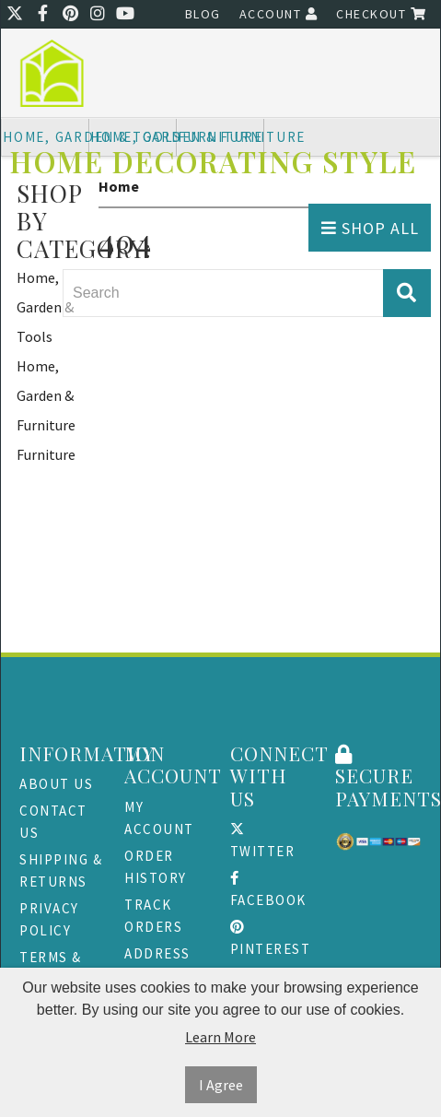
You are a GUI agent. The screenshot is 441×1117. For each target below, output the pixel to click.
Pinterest (270, 939)
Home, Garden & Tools (45, 307)
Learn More (220, 1037)
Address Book (157, 964)
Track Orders (153, 915)
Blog (203, 14)
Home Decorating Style (213, 161)
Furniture (46, 454)
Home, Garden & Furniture (46, 395)
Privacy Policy (49, 919)
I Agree (221, 1085)
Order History (155, 867)
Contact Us (53, 821)
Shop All (370, 228)
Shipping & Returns (60, 870)
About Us (56, 784)
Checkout (381, 14)
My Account (159, 818)
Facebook (268, 890)
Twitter (263, 841)
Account (279, 14)
